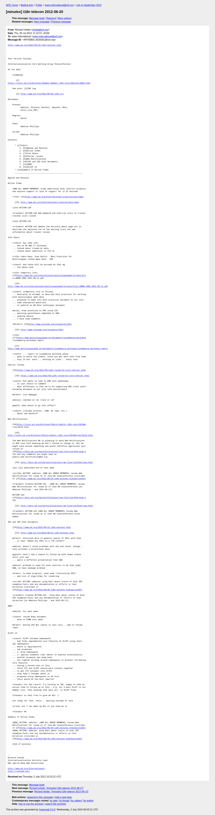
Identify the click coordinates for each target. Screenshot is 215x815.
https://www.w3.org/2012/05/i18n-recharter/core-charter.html (51, 370)
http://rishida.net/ (19, 771)
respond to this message (40, 797)
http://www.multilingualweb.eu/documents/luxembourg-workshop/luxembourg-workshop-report (58, 348)
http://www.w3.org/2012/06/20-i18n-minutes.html (34, 45)
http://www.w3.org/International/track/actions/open (54, 197)
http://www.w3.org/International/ (26, 768)
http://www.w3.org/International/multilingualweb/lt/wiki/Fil (51, 275)
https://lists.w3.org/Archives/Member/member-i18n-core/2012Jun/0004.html (49, 83)
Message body (37, 18)
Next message (41, 21)
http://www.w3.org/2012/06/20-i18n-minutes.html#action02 (49, 590)
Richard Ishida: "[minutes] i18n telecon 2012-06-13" (61, 791)
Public (39, 5)
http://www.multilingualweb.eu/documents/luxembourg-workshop (51, 338)
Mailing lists (27, 5)
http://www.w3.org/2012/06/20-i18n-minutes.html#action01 (53, 478)
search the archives (55, 804)
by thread (64, 800)
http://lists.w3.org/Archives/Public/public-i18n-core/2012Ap (51, 424)
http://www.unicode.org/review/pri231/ (50, 324)
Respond (51, 18)
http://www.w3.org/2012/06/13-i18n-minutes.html (44, 527)
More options (65, 18)
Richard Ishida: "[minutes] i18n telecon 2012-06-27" (56, 788)
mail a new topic (63, 797)
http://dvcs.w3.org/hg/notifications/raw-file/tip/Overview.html (57, 462)
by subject (76, 800)
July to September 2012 (89, 5)
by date (53, 800)
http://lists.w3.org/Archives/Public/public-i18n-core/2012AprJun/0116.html (50, 435)
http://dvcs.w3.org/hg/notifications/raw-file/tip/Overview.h (51, 451)
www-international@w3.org (59, 5)
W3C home (12, 5)
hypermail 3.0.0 (47, 809)
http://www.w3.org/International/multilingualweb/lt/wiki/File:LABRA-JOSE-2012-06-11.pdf (58, 286)
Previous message (61, 21)
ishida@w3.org (40, 29)
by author (89, 800)
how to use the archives (31, 804)
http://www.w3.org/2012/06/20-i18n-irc (42, 94)
